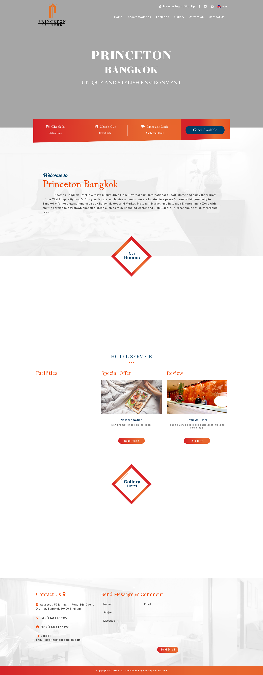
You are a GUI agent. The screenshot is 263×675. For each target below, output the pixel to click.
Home (118, 17)
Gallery (179, 17)
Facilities (162, 17)
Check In (55, 127)
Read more (131, 440)
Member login (172, 6)
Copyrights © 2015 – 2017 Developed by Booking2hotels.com (131, 670)
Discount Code (155, 127)
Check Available (205, 130)
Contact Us (217, 17)
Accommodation (139, 17)
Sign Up (189, 6)
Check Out (105, 127)
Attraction (196, 17)
